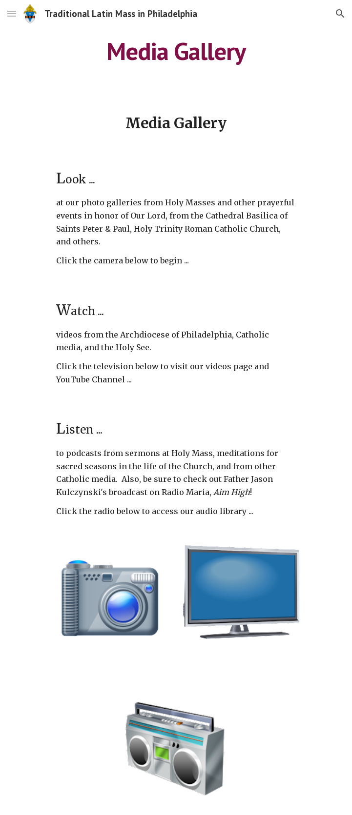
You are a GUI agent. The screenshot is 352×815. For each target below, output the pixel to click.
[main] (176, 51)
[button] (11, 13)
